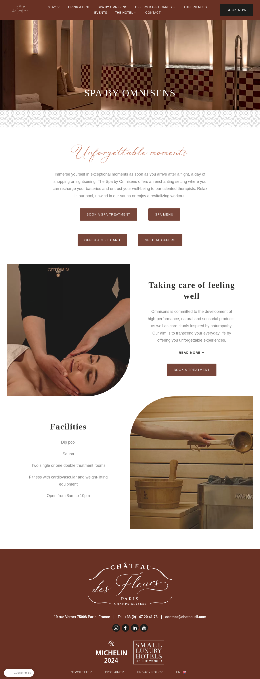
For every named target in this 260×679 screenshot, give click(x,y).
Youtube (144, 628)
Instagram (116, 628)
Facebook (125, 628)
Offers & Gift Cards (153, 7)
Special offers (160, 258)
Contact (153, 12)
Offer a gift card (102, 258)
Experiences (195, 7)
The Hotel (124, 12)
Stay (52, 7)
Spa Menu (164, 232)
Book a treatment (192, 352)
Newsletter (81, 672)
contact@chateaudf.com (185, 617)
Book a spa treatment (108, 232)
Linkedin (135, 628)
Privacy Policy (150, 672)
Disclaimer (114, 672)
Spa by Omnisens (112, 7)
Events (100, 12)
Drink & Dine (79, 7)
